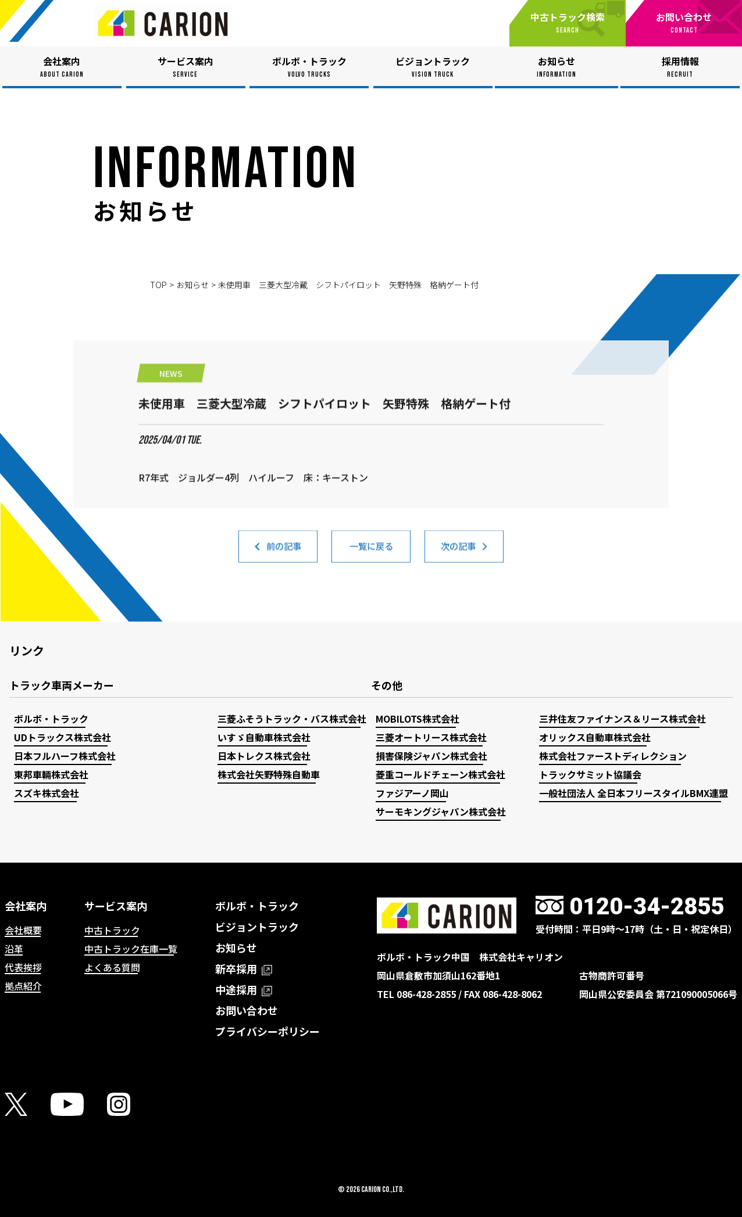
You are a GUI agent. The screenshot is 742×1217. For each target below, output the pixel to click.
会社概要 (23, 930)
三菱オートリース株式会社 (431, 737)
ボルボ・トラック (51, 719)
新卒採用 (243, 968)
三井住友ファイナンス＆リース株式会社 (622, 719)
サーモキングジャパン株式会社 (441, 811)
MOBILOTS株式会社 (417, 719)
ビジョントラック (257, 926)
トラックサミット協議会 (590, 774)
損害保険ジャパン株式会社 (431, 756)
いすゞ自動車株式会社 (264, 737)
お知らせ (192, 284)
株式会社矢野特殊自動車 (268, 774)
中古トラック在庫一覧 (130, 949)
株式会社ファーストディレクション (613, 756)
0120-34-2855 (646, 906)
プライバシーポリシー (267, 1031)
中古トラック (112, 930)
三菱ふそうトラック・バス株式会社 (291, 719)
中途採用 (243, 989)
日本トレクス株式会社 (264, 756)
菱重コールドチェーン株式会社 (440, 774)
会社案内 (26, 905)
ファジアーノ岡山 (412, 793)
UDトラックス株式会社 (62, 737)
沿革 (14, 949)
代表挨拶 (23, 967)
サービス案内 (115, 905)
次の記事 (458, 552)
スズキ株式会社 (46, 793)
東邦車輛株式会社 (51, 774)
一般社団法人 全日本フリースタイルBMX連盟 (633, 793)
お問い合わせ (246, 1010)
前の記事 (283, 552)
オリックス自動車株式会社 (595, 737)
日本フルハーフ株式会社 (65, 756)
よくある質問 (112, 967)
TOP (158, 284)
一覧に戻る (371, 552)
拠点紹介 (23, 986)
